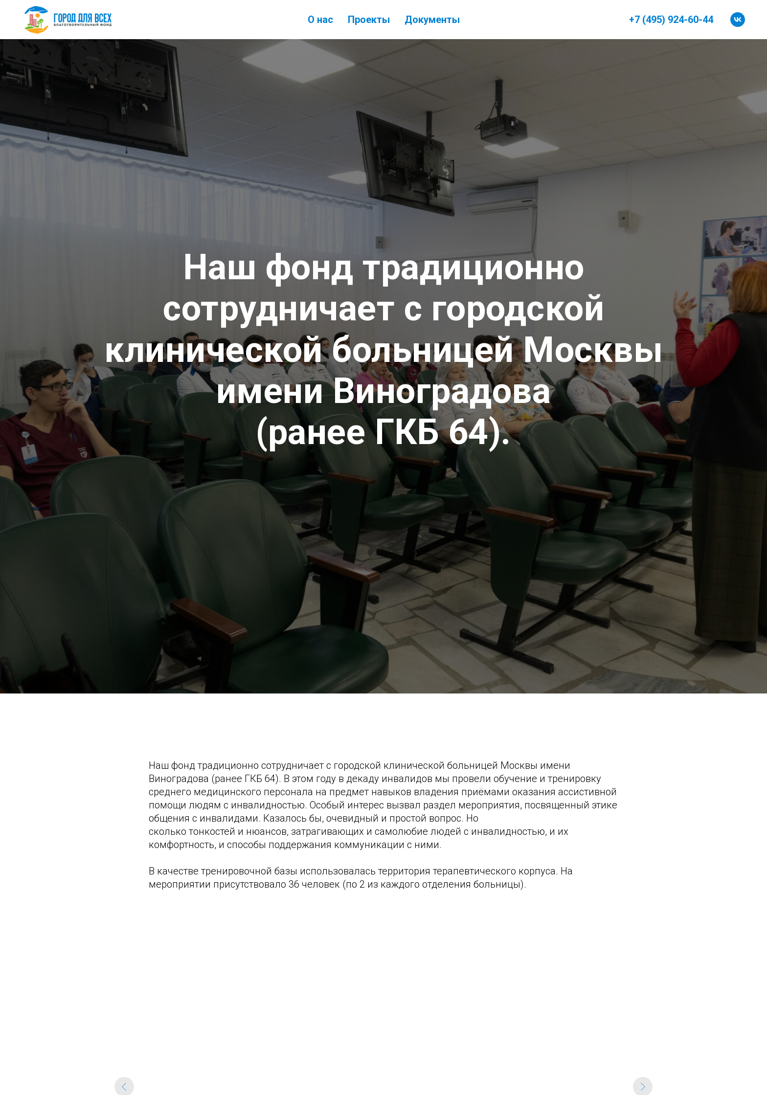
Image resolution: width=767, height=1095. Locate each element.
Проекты (369, 19)
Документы (432, 19)
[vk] (737, 19)
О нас (320, 19)
